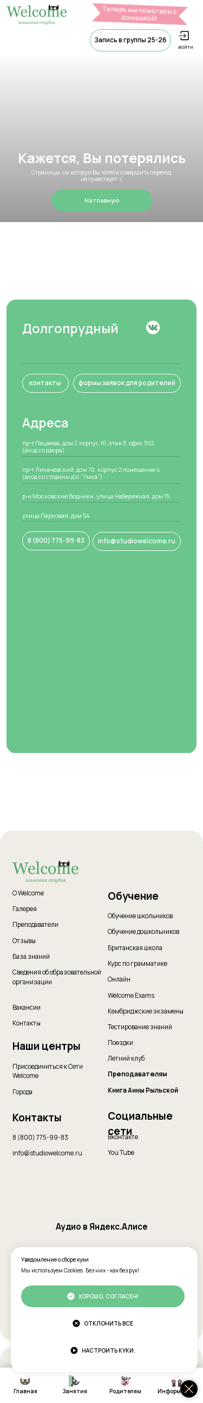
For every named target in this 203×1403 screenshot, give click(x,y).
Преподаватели (35, 924)
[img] (153, 328)
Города (22, 1092)
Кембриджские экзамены (146, 1011)
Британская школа (135, 948)
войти (185, 46)
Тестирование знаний (140, 1027)
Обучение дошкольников (143, 931)
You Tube (121, 1152)
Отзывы (24, 941)
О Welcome (28, 893)
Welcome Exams (131, 995)
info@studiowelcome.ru (47, 1153)
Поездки (120, 1042)
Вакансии (26, 1007)
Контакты (26, 1023)
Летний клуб (126, 1058)
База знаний (31, 956)
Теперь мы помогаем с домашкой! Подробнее (140, 17)
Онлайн (119, 979)
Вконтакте (123, 1137)
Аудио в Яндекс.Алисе (102, 1226)
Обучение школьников (140, 916)
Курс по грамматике (137, 963)
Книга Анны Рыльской (143, 1090)
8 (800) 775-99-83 (40, 1137)
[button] (130, 40)
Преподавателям (137, 1074)
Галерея (24, 909)
